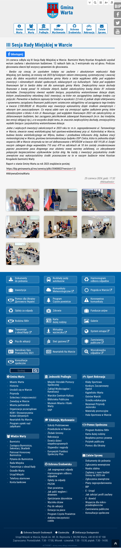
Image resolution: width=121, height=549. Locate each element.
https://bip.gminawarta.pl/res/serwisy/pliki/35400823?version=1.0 (40, 168)
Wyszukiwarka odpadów (95, 352)
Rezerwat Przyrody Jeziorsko (95, 407)
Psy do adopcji (19, 342)
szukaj (36, 372)
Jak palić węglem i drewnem (57, 494)
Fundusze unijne (95, 310)
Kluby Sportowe (93, 383)
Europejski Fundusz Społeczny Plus (58, 454)
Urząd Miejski (17, 475)
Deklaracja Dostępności (85, 533)
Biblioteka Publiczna (58, 400)
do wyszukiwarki (95, 2)
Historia (14, 386)
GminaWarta (19, 29)
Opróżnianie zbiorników (60, 499)
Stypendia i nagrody (58, 448)
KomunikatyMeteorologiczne (60, 290)
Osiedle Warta (17, 471)
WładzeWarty (31, 29)
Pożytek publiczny (94, 442)
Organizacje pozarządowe (23, 410)
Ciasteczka (62, 533)
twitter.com (118, 23)
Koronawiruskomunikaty (94, 300)
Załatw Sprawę (93, 456)
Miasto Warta (17, 383)
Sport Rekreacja (94, 377)
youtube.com (118, 31)
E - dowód (90, 499)
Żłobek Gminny (55, 434)
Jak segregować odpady (60, 470)
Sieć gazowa (57, 342)
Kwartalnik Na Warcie (60, 352)
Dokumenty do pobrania (97, 462)
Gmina (66, 9)
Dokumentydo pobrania (17, 279)
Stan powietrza (55, 489)
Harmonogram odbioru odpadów (60, 476)
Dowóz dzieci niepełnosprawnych (58, 443)
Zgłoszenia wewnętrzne (97, 465)
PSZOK (51, 485)
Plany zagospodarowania (98, 484)
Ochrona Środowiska (58, 465)
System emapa (96, 331)
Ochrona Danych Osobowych (36, 533)
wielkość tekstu (106, 2)
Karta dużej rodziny (95, 435)
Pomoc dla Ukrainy (95, 446)
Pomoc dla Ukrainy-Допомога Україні (21, 300)
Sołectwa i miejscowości (23, 398)
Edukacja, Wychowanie (60, 421)
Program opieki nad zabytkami (20, 426)
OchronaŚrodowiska (74, 29)
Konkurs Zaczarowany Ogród (97, 388)
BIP (87, 488)
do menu (100, 2)
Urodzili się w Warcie (21, 390)
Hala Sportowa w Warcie (98, 416)
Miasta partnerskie (19, 406)
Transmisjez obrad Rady (20, 331)
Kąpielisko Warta (94, 393)
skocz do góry (115, 544)
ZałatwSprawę (102, 29)
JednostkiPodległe (44, 29)
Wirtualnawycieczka (56, 331)
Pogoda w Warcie (98, 290)
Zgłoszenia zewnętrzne (97, 480)
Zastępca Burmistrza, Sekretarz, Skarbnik (21, 448)
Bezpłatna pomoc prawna (98, 438)
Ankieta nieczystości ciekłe (58, 521)
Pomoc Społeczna (95, 426)
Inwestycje (17, 290)
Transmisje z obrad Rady (22, 468)
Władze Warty (16, 437)
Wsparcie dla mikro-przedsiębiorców (95, 505)
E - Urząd (90, 492)
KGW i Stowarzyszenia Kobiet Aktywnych (21, 415)
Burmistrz (15, 442)
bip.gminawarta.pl (118, 6)
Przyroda (14, 394)
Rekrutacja (53, 437)
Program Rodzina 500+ (97, 431)
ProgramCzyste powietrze (58, 300)
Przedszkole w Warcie (59, 430)
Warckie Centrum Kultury (61, 396)
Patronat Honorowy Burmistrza (20, 455)
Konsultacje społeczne (17, 363)
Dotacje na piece (56, 511)
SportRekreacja (89, 29)
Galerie (91, 321)
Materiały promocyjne (96, 412)
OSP (50, 411)
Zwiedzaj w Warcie (19, 402)
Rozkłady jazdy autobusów (57, 279)
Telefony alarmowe (20, 479)
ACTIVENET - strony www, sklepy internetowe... (60, 547)
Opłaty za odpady (20, 310)
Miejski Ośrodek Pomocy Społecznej (61, 384)
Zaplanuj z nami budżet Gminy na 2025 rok (97, 475)
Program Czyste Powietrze (61, 515)
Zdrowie (53, 310)
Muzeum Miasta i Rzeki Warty (60, 406)
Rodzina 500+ (18, 321)
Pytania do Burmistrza (21, 460)
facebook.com (118, 14)
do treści (89, 2)
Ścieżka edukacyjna (95, 401)
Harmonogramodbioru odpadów (96, 279)
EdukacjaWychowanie (58, 29)
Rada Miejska (17, 464)
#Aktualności (107, 181)
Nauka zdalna (92, 469)
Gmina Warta (15, 377)
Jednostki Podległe (58, 377)
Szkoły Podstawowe (58, 426)
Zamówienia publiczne (94, 342)
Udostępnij (15, 54)
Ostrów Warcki (93, 397)
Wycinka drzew (55, 503)
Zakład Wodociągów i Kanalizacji (59, 391)
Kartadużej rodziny (56, 321)
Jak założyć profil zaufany (98, 495)
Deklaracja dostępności (111, 2)
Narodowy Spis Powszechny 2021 (21, 352)
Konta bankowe (18, 483)
